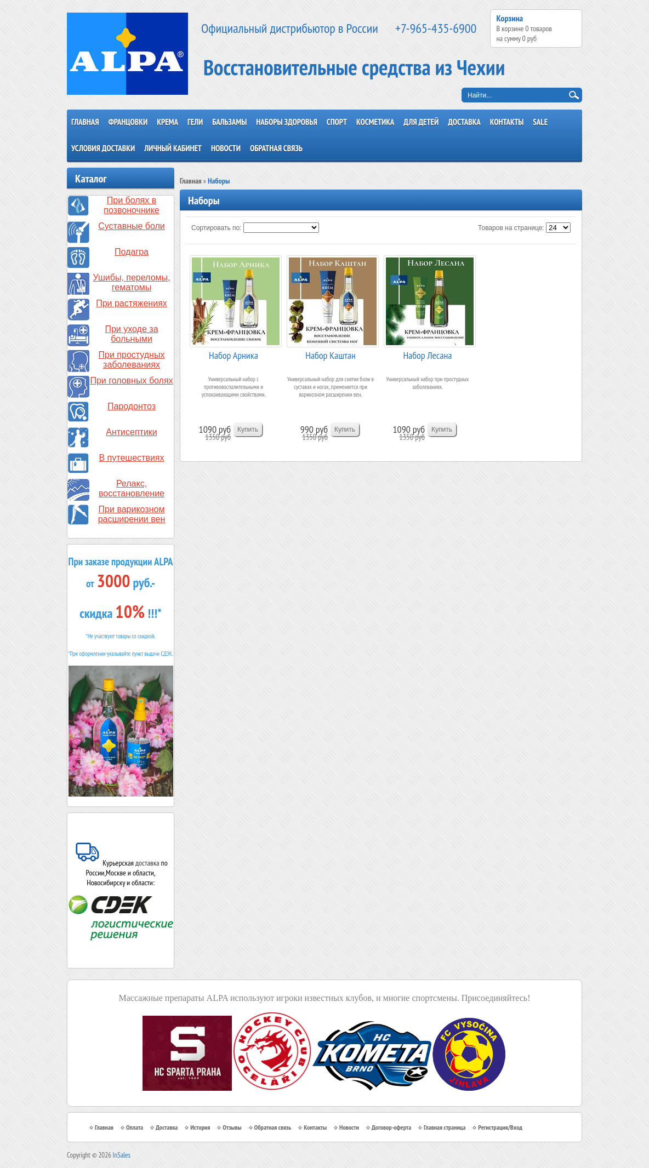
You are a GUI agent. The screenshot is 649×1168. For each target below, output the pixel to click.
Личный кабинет (173, 148)
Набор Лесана (427, 355)
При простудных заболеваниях (132, 359)
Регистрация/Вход (500, 1127)
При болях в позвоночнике (132, 205)
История (200, 1127)
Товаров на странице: (511, 228)
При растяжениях (131, 303)
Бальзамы (229, 122)
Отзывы (232, 1127)
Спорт (337, 122)
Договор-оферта (391, 1127)
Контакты (507, 122)
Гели (195, 122)
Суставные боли (131, 226)
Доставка (464, 122)
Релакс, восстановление (131, 488)
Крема (167, 122)
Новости (226, 148)
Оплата (134, 1127)
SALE (540, 122)
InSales (121, 1155)
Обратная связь (276, 148)
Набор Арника (233, 355)
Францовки (128, 122)
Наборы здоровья (286, 122)
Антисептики (131, 432)
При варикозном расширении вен (132, 514)
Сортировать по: (216, 228)
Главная (85, 122)
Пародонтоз (131, 406)
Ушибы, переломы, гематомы (131, 282)
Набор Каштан (330, 355)
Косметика (375, 122)
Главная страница (444, 1127)
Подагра (132, 251)
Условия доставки (103, 148)
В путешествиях (131, 457)
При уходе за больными (131, 333)
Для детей (421, 122)
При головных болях (131, 380)
